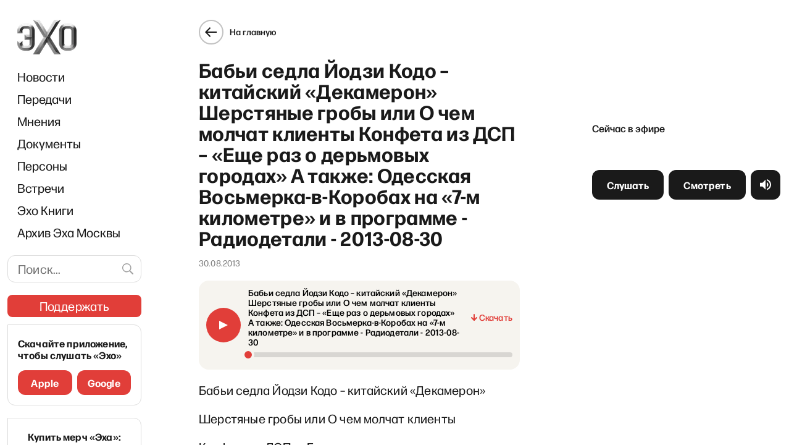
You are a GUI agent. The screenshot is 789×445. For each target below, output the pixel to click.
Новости (41, 77)
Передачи (44, 99)
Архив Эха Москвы (68, 232)
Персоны (42, 166)
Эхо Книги (45, 210)
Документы (49, 143)
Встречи (40, 188)
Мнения (39, 121)
